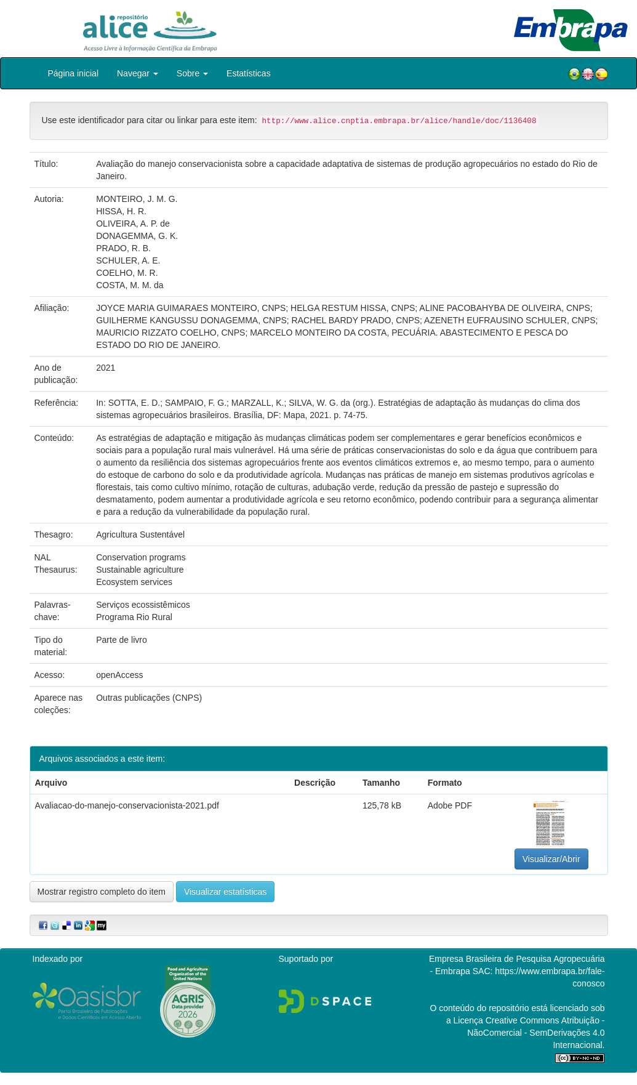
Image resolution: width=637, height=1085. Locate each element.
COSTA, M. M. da (129, 285)
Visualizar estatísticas (225, 892)
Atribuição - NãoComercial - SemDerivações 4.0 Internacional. (535, 1032)
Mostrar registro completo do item (102, 892)
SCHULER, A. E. (128, 260)
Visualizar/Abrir (551, 859)
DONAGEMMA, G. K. (137, 236)
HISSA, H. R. (121, 211)
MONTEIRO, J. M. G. (136, 199)
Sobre (192, 73)
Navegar (137, 73)
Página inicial (73, 73)
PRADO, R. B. (123, 248)
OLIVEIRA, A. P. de (133, 223)
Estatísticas (248, 73)
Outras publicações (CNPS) (149, 698)
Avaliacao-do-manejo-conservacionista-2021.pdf (127, 805)
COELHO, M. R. (127, 273)
